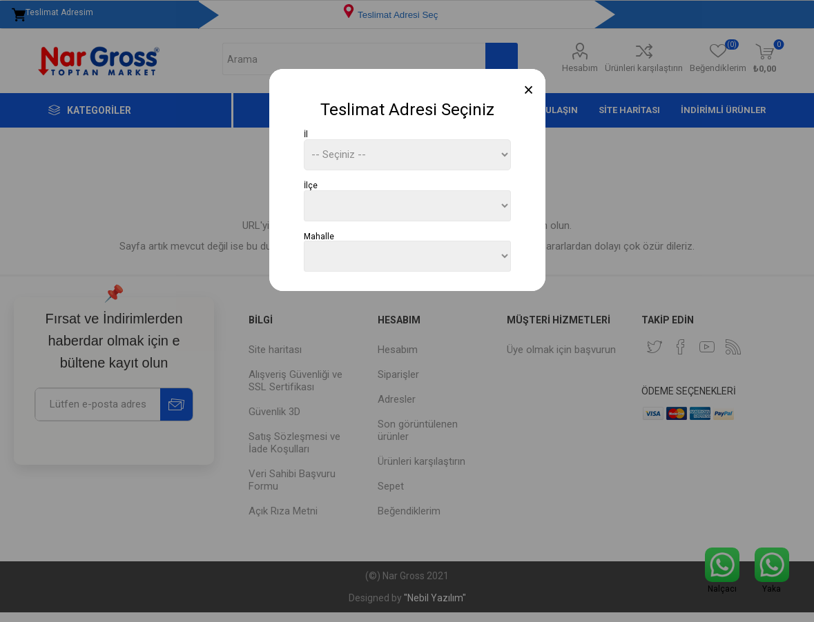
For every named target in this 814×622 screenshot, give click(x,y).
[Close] (528, 90)
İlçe (311, 185)
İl (306, 134)
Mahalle (319, 236)
